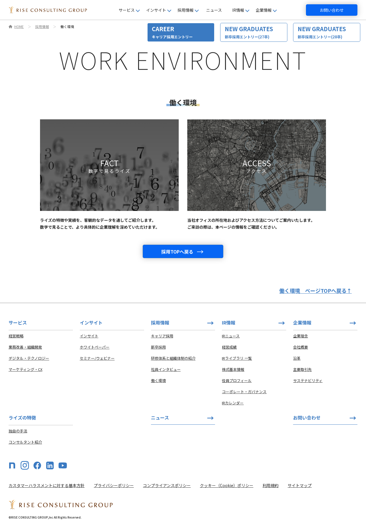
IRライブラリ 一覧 (237, 358)
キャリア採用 (162, 336)
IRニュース (231, 336)
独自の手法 (18, 431)
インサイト (89, 336)
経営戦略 (16, 336)
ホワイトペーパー (95, 347)
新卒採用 (158, 347)
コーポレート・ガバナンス (244, 391)
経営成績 (229, 347)
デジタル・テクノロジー (29, 358)
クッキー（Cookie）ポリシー (226, 485)
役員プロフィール (237, 380)
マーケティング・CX (25, 369)
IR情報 (228, 322)
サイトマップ (300, 485)
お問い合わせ (332, 10)
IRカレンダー (233, 403)
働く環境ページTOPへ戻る (315, 290)
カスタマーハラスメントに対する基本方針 (47, 485)
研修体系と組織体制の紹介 (173, 358)
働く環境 (158, 380)
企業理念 (300, 336)
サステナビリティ (308, 380)
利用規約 (270, 485)
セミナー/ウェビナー (97, 358)
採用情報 (42, 26)
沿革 (297, 358)
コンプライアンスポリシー (167, 485)
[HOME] (48, 10)
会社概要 (300, 347)
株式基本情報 (233, 369)
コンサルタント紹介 (25, 442)
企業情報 (302, 322)
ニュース (214, 10)
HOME (19, 26)
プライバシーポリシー (114, 485)
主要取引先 (302, 369)
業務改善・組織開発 (25, 347)
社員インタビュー (166, 369)
